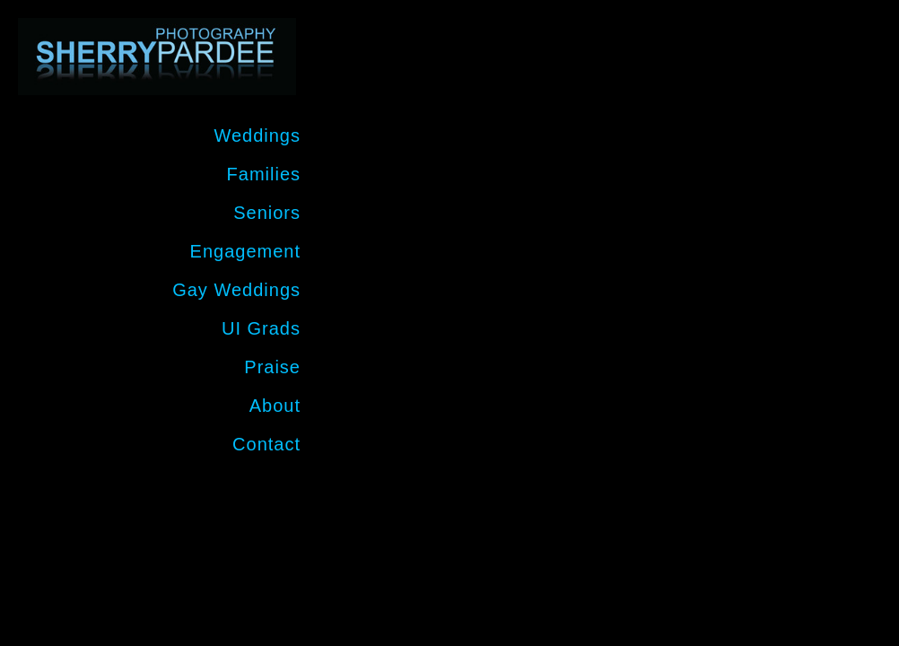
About (275, 405)
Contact (266, 444)
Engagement (245, 251)
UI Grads (261, 328)
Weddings (257, 135)
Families (264, 174)
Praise (272, 367)
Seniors (267, 213)
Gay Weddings (236, 290)
